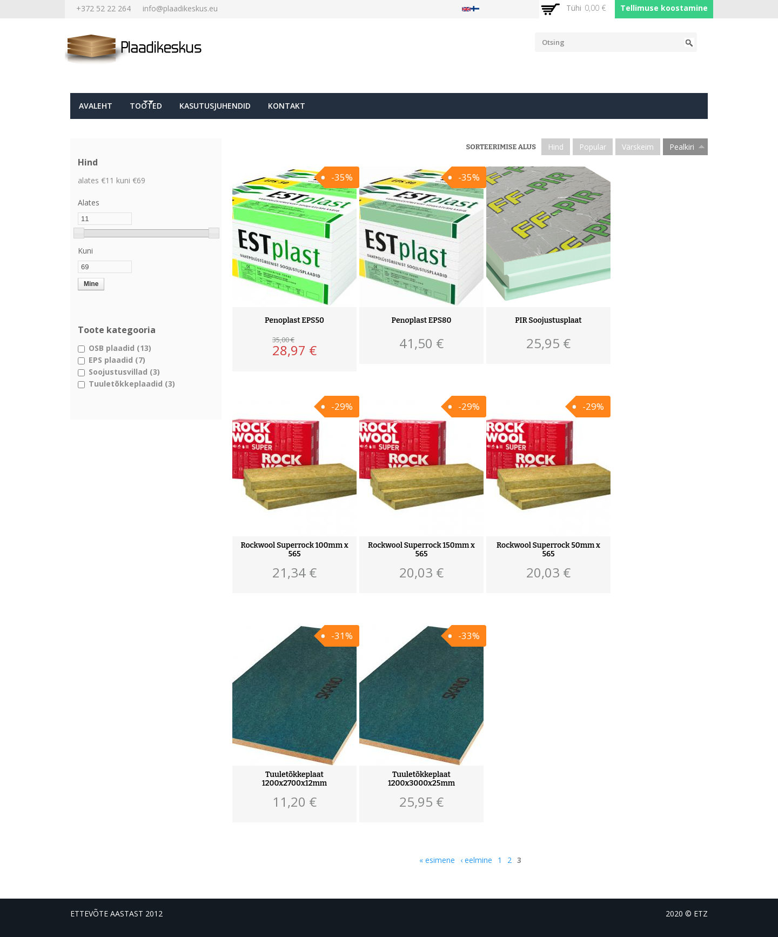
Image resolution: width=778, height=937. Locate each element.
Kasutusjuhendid (215, 106)
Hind (556, 147)
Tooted (143, 109)
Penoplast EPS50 (294, 320)
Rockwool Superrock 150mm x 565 (421, 550)
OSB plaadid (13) (120, 348)
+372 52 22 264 (103, 8)
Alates (88, 202)
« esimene (437, 860)
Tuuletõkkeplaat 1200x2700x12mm (294, 779)
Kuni (85, 250)
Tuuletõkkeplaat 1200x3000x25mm (421, 779)
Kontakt (286, 106)
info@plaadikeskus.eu (180, 8)
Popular (592, 147)
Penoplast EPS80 (422, 320)
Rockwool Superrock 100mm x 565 (294, 550)
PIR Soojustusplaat (548, 320)
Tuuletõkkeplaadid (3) (132, 383)
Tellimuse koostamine (664, 8)
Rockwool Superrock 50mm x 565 (548, 550)
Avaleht (95, 106)
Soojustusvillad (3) (124, 372)
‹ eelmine (476, 860)
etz (701, 913)
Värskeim (638, 147)
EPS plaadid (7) (117, 360)
